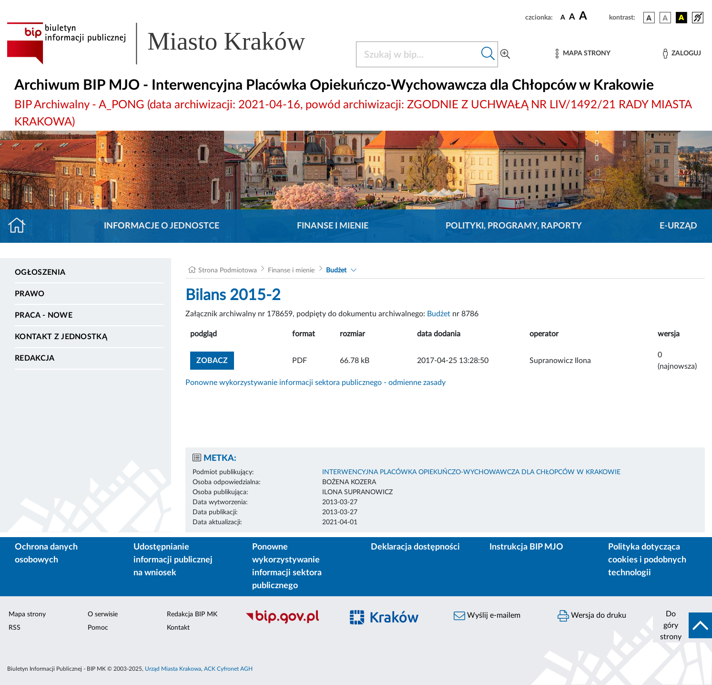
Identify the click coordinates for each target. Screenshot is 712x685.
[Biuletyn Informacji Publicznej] (289, 622)
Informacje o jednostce (161, 226)
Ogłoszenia (40, 272)
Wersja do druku (592, 616)
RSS (14, 627)
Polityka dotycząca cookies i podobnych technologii (647, 560)
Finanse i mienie (332, 226)
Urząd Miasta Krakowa (173, 669)
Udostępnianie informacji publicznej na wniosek (173, 560)
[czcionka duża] (592, 16)
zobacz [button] (215, 359)
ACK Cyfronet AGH (228, 669)
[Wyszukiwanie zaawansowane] (505, 54)
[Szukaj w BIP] (417, 54)
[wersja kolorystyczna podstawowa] (649, 17)
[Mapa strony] (582, 54)
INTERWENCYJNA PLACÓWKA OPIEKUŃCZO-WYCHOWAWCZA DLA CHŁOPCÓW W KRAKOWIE (471, 472)
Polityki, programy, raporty (514, 226)
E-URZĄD (678, 226)
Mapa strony (27, 614)
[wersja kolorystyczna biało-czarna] (665, 17)
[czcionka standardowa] (562, 17)
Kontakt (178, 627)
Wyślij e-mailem (487, 616)
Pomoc (98, 627)
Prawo (30, 294)
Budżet (336, 270)
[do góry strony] (682, 625)
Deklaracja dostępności (415, 547)
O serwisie (103, 614)
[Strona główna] (20, 226)
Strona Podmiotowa (227, 270)
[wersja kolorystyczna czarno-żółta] (681, 17)
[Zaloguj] (682, 54)
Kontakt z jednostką (61, 337)
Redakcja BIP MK (192, 614)
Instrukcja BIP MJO (526, 547)
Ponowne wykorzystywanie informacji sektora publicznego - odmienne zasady (315, 382)
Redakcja (35, 358)
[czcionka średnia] (572, 17)
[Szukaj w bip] (488, 54)
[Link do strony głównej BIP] (169, 43)
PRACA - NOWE (43, 315)
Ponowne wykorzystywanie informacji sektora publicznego (287, 566)
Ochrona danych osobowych (46, 553)
